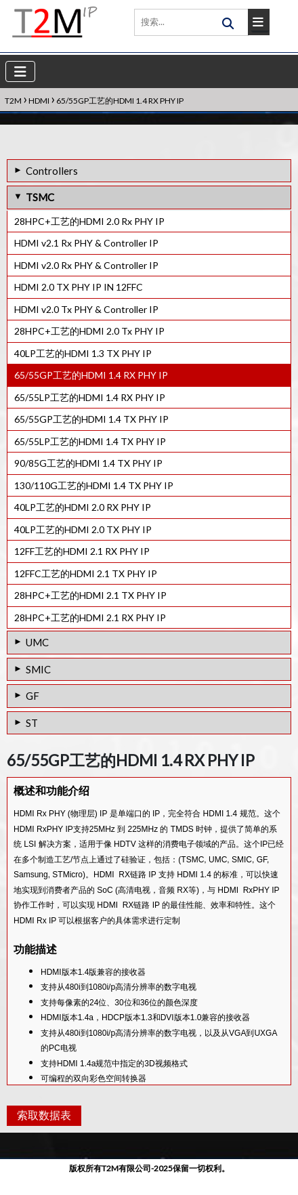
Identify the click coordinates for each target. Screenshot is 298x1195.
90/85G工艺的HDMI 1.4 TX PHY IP (88, 463)
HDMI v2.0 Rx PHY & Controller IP (86, 265)
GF (32, 696)
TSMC (40, 197)
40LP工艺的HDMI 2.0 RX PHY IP (82, 507)
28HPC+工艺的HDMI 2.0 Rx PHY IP (89, 221)
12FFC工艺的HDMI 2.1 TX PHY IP (85, 573)
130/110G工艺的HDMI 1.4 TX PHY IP (93, 485)
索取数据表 (42, 1133)
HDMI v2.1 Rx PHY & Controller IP (86, 243)
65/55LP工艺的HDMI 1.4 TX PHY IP (90, 441)
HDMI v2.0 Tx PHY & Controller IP (86, 309)
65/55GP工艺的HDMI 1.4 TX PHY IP (91, 419)
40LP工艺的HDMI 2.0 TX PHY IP (83, 529)
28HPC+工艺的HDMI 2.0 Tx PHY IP (89, 331)
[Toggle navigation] (20, 71)
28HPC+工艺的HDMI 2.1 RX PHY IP (90, 617)
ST (32, 723)
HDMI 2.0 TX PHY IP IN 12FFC (78, 287)
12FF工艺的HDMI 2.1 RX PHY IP (82, 551)
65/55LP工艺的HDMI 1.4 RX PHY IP (89, 397)
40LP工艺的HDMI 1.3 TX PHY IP (83, 353)
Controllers (52, 171)
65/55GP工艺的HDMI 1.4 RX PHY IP (91, 375)
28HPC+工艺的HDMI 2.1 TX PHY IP (90, 595)
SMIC (38, 669)
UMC (37, 642)
